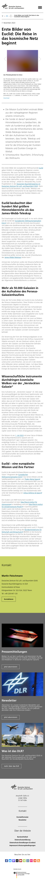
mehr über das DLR (11, 766)
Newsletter (22, 820)
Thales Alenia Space (32, 479)
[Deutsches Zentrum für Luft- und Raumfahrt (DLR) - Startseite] (14, 7)
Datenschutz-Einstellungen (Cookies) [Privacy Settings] (22, 843)
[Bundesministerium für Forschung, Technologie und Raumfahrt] (22, 880)
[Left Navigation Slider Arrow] (6, 59)
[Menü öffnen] (40, 7)
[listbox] (7, 16)
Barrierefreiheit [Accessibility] (22, 837)
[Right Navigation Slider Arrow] (39, 59)
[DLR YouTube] (20, 861)
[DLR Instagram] (27, 861)
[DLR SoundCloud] (35, 861)
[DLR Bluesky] (10, 861)
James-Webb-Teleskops (13, 257)
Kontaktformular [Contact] (22, 817)
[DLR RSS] (38, 861)
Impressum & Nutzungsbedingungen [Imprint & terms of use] (22, 845)
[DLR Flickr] (31, 861)
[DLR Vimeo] (24, 861)
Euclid (41, 168)
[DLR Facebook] (6, 861)
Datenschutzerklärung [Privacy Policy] (22, 840)
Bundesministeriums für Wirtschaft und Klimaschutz (22, 531)
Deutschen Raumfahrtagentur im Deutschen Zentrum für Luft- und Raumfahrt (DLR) (21, 185)
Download (6, 98)
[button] (22, 75)
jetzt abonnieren (10, 667)
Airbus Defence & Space (32, 493)
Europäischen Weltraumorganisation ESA (15, 475)
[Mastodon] (13, 861)
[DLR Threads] (17, 861)
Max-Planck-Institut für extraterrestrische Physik (22, 505)
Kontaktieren (8, 599)
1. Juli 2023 (19, 435)
